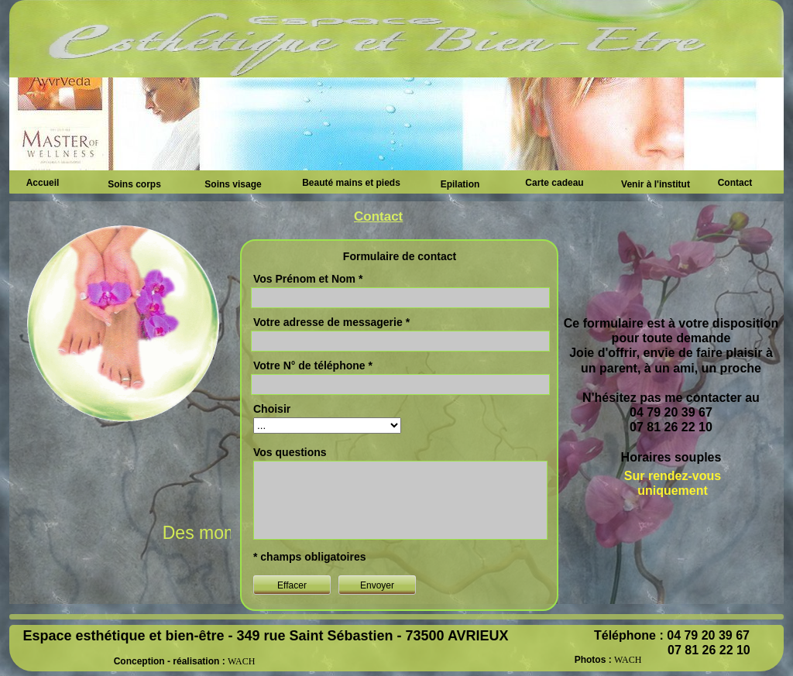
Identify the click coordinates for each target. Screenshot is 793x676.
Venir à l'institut (655, 184)
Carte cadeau (554, 182)
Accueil (43, 182)
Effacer (292, 585)
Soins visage (232, 184)
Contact (735, 182)
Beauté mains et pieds (351, 182)
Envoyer (377, 585)
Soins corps (134, 184)
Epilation (460, 184)
